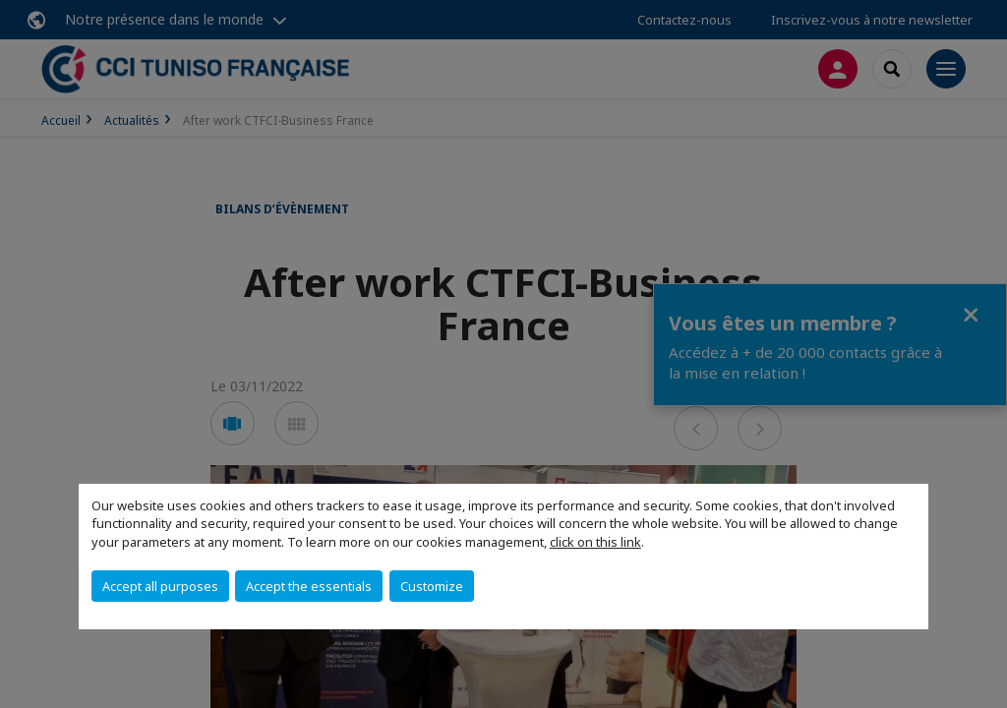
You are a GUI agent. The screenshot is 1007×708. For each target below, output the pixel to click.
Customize (431, 586)
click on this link (595, 542)
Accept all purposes (160, 586)
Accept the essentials (309, 586)
